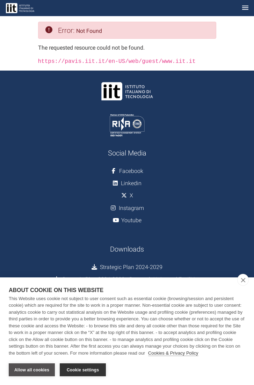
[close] (243, 280)
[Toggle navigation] (245, 8)
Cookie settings (83, 370)
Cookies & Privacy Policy (173, 353)
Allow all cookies (31, 370)
